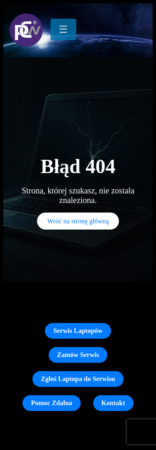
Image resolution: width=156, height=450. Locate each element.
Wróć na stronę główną (78, 221)
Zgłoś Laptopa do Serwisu (78, 378)
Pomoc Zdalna (51, 402)
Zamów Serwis (78, 354)
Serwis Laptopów (78, 330)
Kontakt (113, 402)
